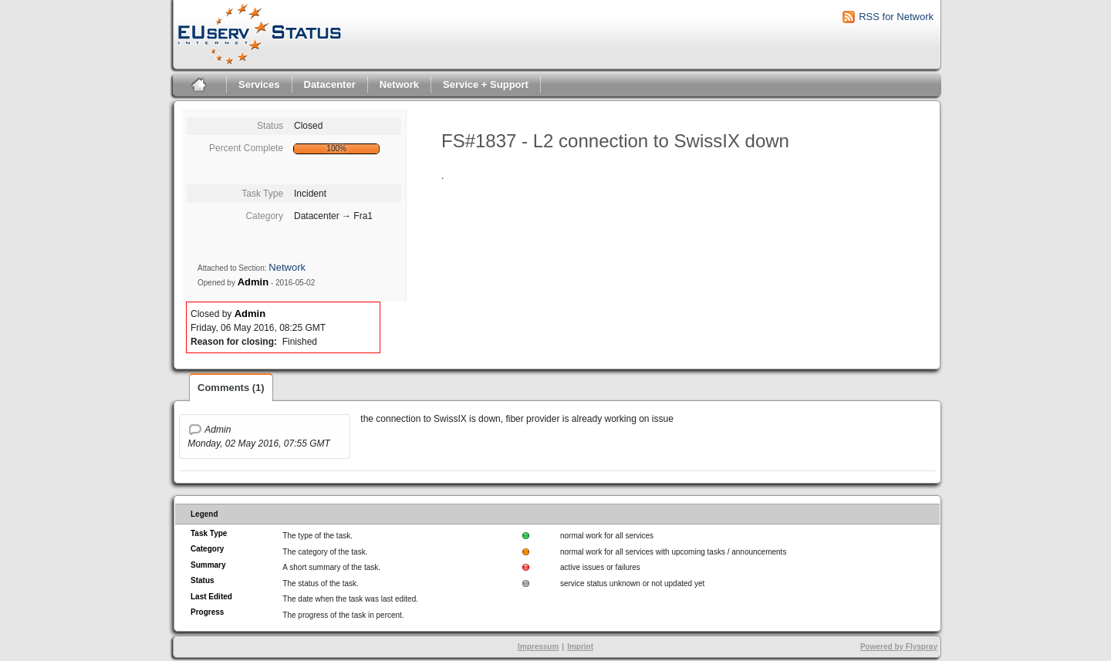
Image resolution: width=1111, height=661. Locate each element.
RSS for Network (896, 16)
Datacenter (330, 84)
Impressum (538, 646)
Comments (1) (231, 387)
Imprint (580, 646)
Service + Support (485, 84)
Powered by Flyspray (898, 646)
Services (259, 84)
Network (399, 84)
